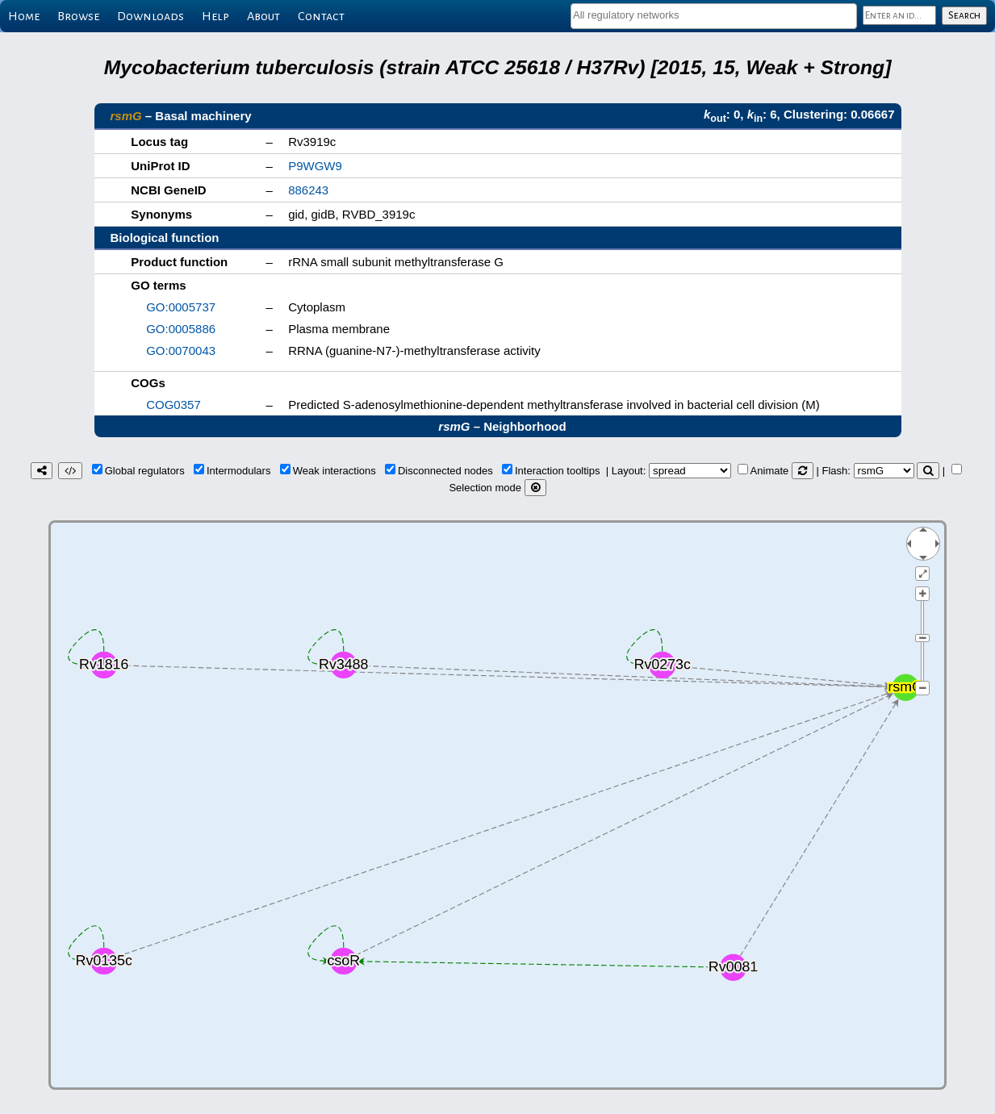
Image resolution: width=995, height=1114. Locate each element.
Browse (78, 16)
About (263, 16)
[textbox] (713, 15)
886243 (308, 190)
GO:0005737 (180, 307)
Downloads (150, 16)
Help (215, 16)
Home (24, 16)
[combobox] (714, 16)
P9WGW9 (315, 166)
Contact (321, 16)
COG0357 (173, 404)
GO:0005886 (180, 329)
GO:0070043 (180, 350)
